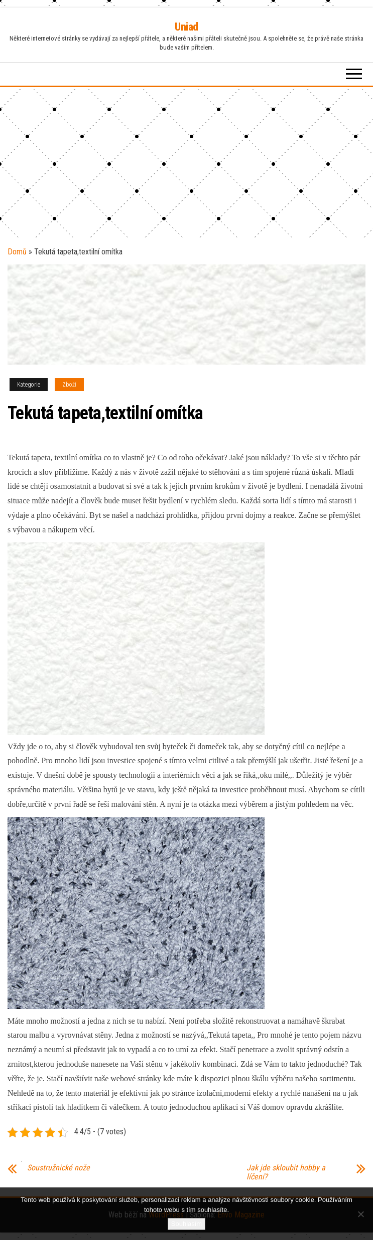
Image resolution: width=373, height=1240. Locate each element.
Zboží (69, 384)
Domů (17, 251)
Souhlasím (186, 1223)
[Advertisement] (186, 162)
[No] (360, 1214)
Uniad (186, 27)
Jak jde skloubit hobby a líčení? (285, 1172)
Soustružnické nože (58, 1167)
